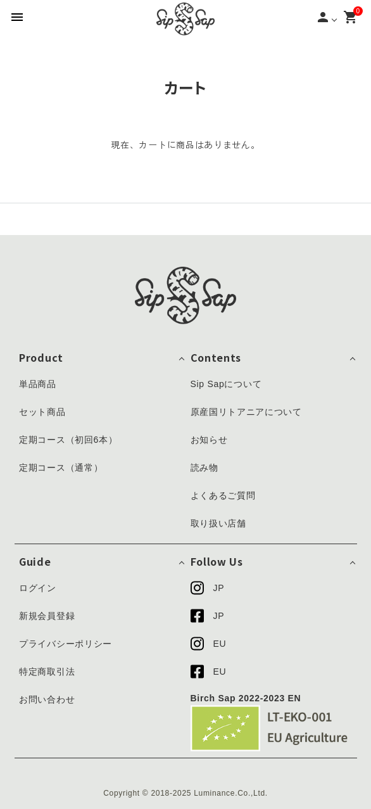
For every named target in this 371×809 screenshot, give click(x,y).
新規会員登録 (47, 616)
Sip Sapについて (226, 384)
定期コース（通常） (61, 467)
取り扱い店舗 (218, 523)
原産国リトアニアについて (246, 412)
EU (209, 643)
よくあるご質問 (223, 495)
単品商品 (37, 384)
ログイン (37, 588)
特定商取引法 (47, 671)
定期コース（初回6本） (68, 440)
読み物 (204, 467)
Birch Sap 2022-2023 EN (246, 698)
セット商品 (42, 412)
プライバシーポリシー (65, 644)
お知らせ (209, 440)
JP (208, 588)
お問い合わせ (47, 699)
